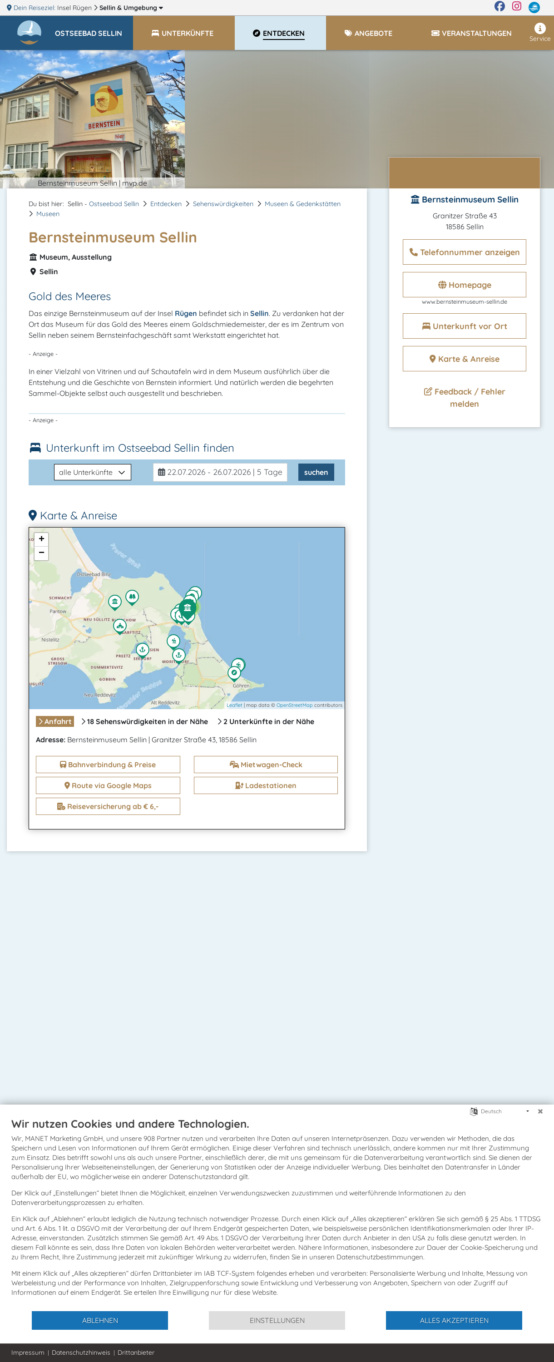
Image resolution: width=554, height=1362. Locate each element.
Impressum (28, 1352)
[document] (277, 1213)
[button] (94, 29)
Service (540, 33)
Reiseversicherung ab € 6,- (107, 806)
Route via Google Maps (108, 785)
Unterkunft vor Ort (464, 326)
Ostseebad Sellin (114, 204)
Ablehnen (100, 1320)
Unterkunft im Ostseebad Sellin (140, 447)
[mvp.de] (534, 7)
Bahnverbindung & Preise (108, 764)
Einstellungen (277, 1320)
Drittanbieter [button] (136, 1352)
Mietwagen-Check (266, 764)
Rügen (186, 313)
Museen (47, 214)
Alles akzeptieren (454, 1320)
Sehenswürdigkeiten (223, 204)
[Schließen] (540, 1111)
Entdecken (166, 204)
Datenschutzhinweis (81, 1352)
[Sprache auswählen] (474, 1110)
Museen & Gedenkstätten (303, 204)
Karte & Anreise (465, 359)
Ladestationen (266, 785)
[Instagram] (516, 7)
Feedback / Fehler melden (464, 397)
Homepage (464, 285)
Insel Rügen (75, 8)
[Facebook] (500, 7)
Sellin (131, 8)
